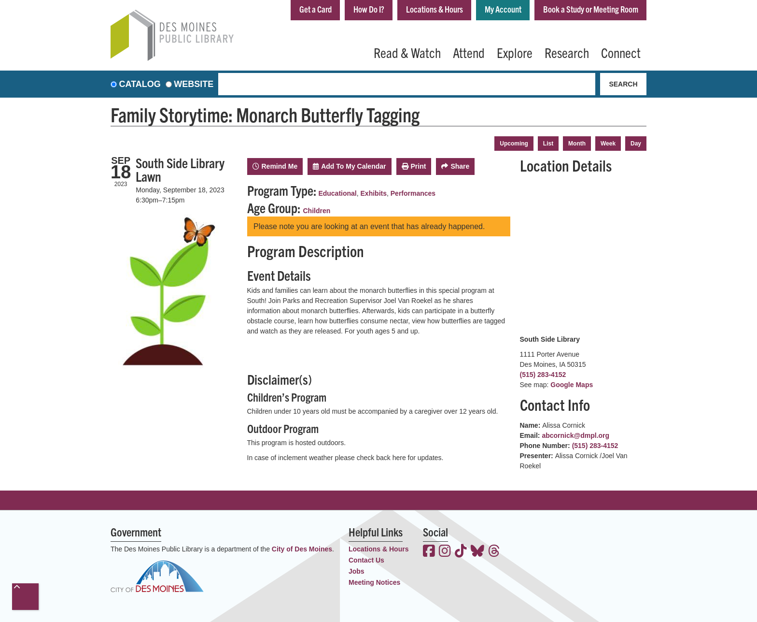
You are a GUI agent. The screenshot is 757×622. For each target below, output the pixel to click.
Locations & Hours (434, 8)
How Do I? (368, 8)
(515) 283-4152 (543, 374)
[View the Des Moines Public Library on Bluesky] (477, 552)
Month (577, 143)
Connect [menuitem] (621, 52)
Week (608, 143)
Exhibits (374, 193)
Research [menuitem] (567, 52)
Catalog (140, 84)
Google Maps (571, 385)
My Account (503, 8)
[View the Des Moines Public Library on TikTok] (461, 552)
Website (193, 84)
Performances (413, 193)
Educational (337, 193)
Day (636, 143)
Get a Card (315, 8)
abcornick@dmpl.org (575, 435)
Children (317, 211)
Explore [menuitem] (515, 52)
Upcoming (514, 143)
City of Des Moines (302, 549)
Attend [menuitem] (469, 52)
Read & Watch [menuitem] (407, 52)
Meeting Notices (374, 582)
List (548, 143)
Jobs (356, 571)
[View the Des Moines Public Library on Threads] (494, 552)
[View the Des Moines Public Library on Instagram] (445, 552)
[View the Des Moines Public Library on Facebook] (429, 552)
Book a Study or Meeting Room (590, 8)
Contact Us (366, 560)
